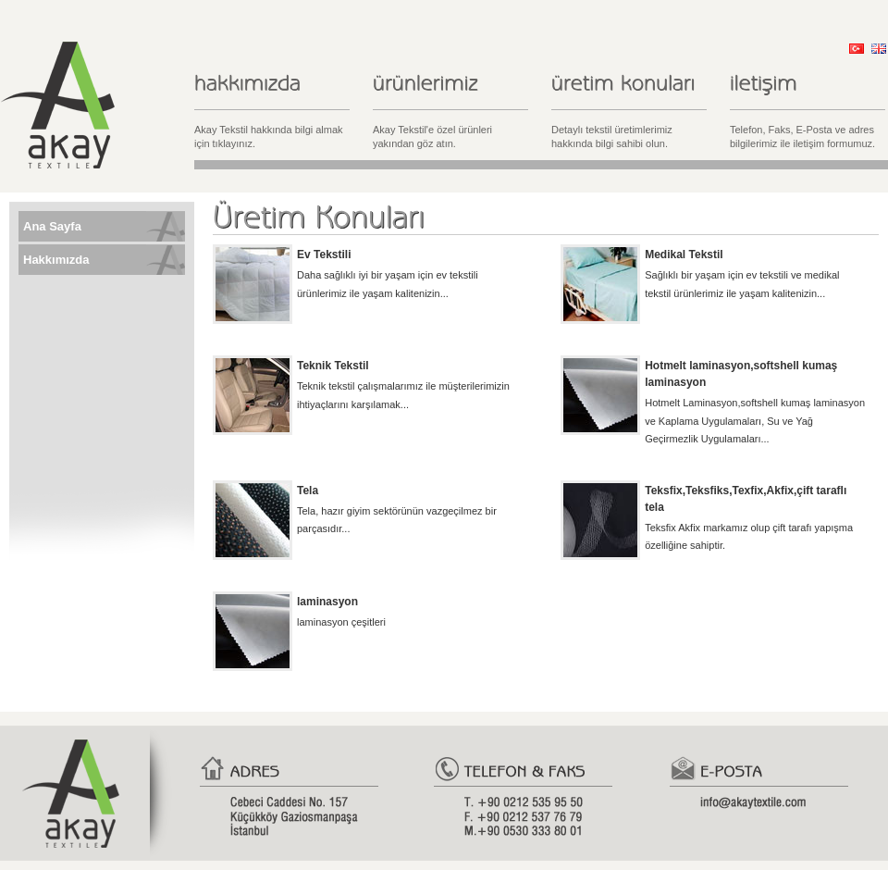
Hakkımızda (56, 260)
